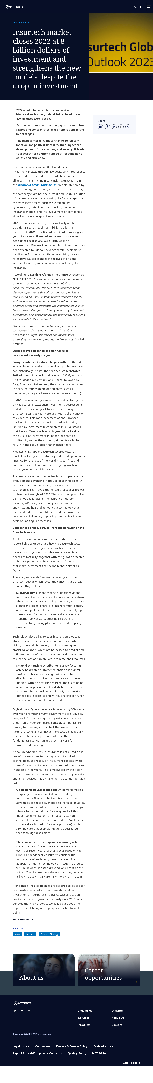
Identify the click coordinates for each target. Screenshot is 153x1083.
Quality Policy (77, 1070)
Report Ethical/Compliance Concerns (37, 1070)
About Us (118, 1034)
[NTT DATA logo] (12, 6)
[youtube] (22, 1027)
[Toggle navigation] (149, 6)
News (17, 934)
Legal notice (21, 1063)
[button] (137, 7)
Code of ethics (103, 1063)
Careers (117, 1041)
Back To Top (131, 1079)
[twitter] (121, 126)
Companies (42, 1063)
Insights (117, 1027)
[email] (100, 126)
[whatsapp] (127, 126)
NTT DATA (99, 1070)
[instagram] (29, 1027)
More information (23, 919)
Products (84, 1041)
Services (83, 1034)
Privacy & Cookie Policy (72, 1063)
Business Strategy (49, 934)
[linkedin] (114, 126)
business (30, 934)
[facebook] (107, 126)
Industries (85, 1027)
